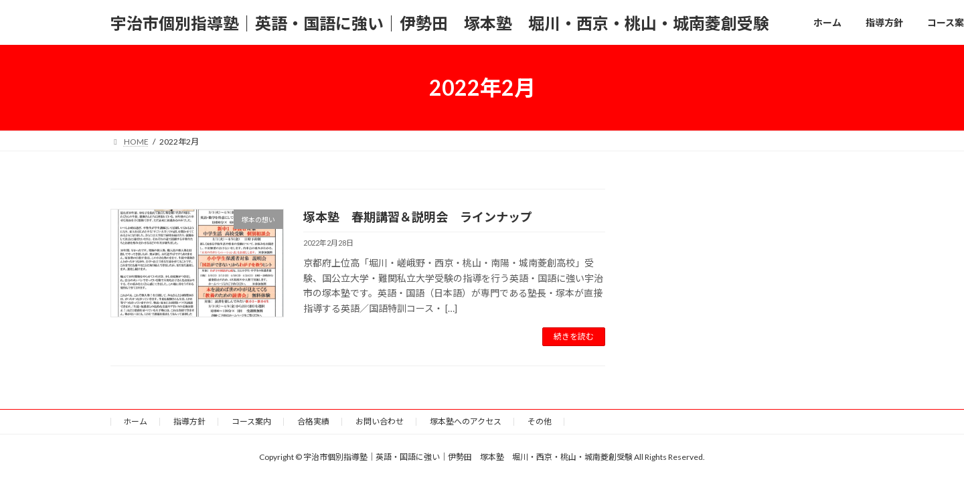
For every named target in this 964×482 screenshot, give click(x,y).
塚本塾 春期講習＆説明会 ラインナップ (417, 217)
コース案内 (251, 421)
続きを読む (574, 336)
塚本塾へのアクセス (465, 421)
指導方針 (189, 421)
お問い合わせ (379, 421)
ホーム (135, 421)
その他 (540, 421)
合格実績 (313, 421)
